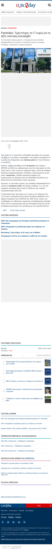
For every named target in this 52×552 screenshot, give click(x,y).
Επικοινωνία (13, 511)
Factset (18, 517)
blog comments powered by (13, 497)
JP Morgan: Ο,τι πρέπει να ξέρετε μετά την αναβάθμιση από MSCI (24, 399)
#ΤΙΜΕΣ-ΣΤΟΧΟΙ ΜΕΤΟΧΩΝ (26, 12)
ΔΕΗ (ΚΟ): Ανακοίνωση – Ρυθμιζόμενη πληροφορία (17, 441)
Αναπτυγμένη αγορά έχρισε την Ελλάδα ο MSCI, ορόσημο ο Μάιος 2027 (24, 372)
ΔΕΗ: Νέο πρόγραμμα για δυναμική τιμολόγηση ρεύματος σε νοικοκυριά (24, 418)
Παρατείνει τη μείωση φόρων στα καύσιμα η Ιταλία (17, 463)
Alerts (10, 350)
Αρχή (39, 505)
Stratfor (11, 517)
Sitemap (21, 511)
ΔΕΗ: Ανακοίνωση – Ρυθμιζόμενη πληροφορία (16, 446)
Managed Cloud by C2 (16, 548)
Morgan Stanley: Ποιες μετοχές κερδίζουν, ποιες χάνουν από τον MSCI (23, 363)
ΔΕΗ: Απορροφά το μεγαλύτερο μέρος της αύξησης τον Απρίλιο (21, 423)
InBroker (26, 529)
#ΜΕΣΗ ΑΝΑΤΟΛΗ (7, 12)
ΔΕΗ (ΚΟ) (4, 348)
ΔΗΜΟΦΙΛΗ (6, 355)
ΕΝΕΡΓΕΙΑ (29, 458)
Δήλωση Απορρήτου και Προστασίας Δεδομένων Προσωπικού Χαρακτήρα (23, 539)
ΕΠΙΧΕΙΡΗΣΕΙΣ (12, 28)
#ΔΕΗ (5, 210)
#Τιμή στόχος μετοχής (17, 210)
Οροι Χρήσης (30, 511)
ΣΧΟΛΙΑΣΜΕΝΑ (44, 355)
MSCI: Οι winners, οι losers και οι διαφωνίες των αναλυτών (24, 381)
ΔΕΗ (5, 157)
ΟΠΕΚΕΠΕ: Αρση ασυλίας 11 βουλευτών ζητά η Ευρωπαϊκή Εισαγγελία (24, 390)
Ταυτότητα (4, 511)
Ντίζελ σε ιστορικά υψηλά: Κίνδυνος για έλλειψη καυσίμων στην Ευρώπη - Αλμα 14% (25, 474)
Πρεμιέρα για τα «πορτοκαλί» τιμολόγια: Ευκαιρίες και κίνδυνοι (21, 468)
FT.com (3, 517)
